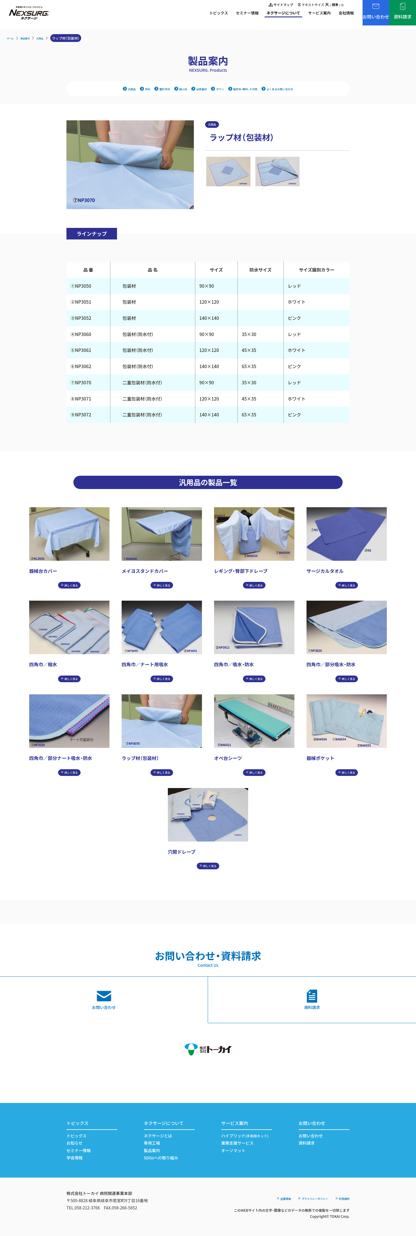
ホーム (12, 37)
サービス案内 (301, 14)
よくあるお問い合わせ (297, 89)
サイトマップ (269, 5)
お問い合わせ (311, 1136)
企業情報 (262, 1198)
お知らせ (74, 1143)
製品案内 (31, 37)
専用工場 (152, 1143)
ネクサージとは (158, 1136)
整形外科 (146, 89)
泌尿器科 (192, 89)
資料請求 (307, 1143)
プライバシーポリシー (301, 1198)
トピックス (185, 14)
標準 (333, 5)
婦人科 (169, 89)
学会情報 (74, 1158)
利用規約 (340, 1198)
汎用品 (49, 37)
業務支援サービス (237, 1143)
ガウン (215, 89)
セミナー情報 (217, 14)
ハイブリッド (245, 1136)
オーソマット (233, 1150)
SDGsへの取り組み (161, 1158)
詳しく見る (69, 587)
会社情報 (332, 14)
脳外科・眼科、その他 (249, 89)
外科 (124, 89)
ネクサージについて (259, 14)
